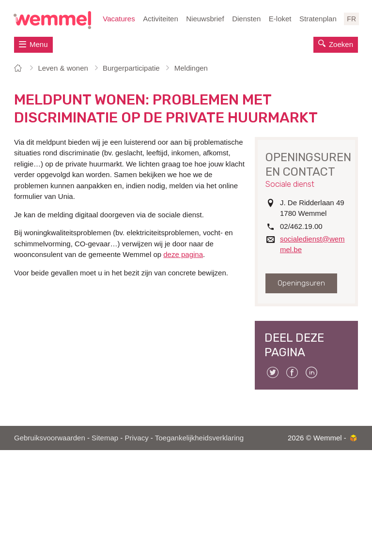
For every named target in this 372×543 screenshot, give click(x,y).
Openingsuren (301, 283)
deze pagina (183, 254)
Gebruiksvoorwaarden (49, 438)
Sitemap (105, 438)
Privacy (136, 438)
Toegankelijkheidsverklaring (199, 438)
